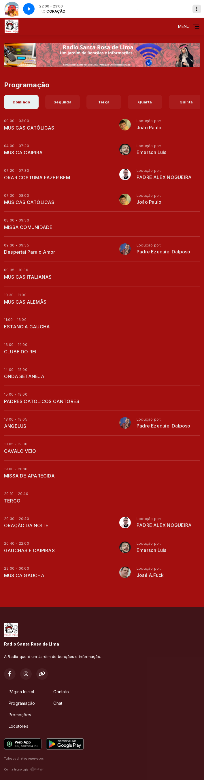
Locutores (18, 726)
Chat (57, 703)
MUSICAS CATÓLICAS (29, 128)
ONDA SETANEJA (24, 376)
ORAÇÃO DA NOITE (26, 525)
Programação (22, 703)
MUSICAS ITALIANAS (28, 277)
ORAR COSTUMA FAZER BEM (37, 177)
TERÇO (12, 501)
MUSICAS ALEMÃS (25, 302)
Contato (61, 691)
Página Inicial (21, 691)
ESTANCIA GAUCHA (27, 327)
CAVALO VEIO (20, 451)
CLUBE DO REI (20, 352)
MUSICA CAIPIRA (23, 152)
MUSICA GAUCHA (24, 575)
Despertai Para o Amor (29, 252)
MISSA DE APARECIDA (29, 476)
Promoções (20, 714)
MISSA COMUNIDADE (28, 227)
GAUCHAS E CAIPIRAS (29, 550)
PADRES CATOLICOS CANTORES (41, 401)
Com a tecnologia (24, 769)
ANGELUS (15, 426)
